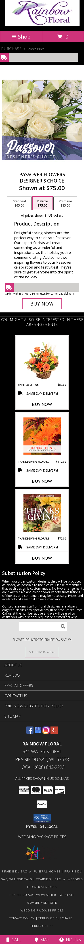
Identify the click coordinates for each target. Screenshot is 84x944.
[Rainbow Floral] (42, 24)
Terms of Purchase (55, 918)
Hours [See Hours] (70, 940)
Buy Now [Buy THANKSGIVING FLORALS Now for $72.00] (42, 558)
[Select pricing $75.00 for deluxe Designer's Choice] (42, 203)
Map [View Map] (42, 940)
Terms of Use (42, 926)
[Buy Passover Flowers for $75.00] (42, 303)
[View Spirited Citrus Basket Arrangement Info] (42, 359)
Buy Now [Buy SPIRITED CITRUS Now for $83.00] (42, 404)
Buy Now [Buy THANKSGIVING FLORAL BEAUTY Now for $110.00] (42, 481)
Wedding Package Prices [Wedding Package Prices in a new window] (42, 836)
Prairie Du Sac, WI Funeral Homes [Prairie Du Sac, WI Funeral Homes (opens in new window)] (31, 871)
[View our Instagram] (46, 732)
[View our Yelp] (54, 732)
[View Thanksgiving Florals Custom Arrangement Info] (42, 513)
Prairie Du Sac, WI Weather (32, 895)
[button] (42, 818)
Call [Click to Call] (13, 940)
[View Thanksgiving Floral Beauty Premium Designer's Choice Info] (42, 436)
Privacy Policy (22, 918)
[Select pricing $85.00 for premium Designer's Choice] (65, 203)
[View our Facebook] (30, 732)
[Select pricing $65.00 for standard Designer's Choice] (19, 203)
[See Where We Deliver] (42, 652)
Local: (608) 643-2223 (42, 767)
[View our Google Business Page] (38, 732)
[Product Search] (43, 626)
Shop (21, 36)
